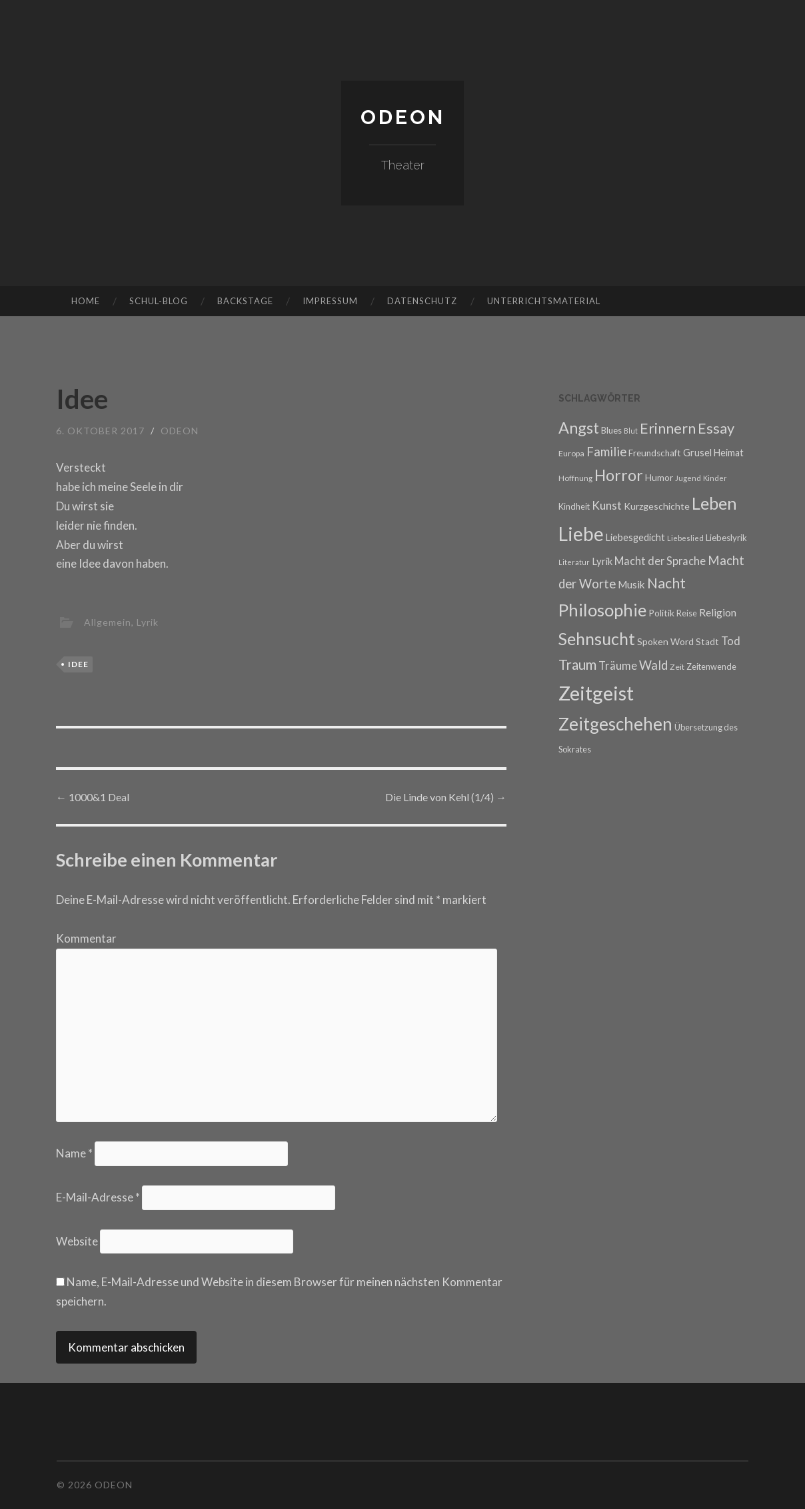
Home (85, 301)
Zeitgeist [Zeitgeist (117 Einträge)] (596, 692)
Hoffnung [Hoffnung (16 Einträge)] (575, 477)
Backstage (245, 301)
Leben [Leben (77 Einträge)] (714, 503)
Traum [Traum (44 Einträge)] (577, 664)
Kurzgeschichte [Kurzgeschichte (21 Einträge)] (657, 506)
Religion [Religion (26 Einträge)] (717, 612)
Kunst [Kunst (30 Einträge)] (607, 505)
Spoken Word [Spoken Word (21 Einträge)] (665, 641)
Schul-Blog (158, 301)
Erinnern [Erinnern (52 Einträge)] (668, 428)
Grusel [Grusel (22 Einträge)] (697, 452)
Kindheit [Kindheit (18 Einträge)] (574, 506)
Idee (78, 664)
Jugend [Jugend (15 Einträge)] (688, 478)
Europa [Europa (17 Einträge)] (571, 453)
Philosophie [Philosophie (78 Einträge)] (602, 610)
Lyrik (148, 622)
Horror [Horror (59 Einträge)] (618, 475)
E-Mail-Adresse (98, 1197)
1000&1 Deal (92, 797)
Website (77, 1241)
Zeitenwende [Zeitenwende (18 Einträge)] (711, 666)
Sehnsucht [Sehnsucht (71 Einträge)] (596, 638)
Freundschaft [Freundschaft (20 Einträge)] (654, 453)
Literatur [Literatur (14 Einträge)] (574, 562)
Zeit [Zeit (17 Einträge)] (677, 667)
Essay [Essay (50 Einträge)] (716, 428)
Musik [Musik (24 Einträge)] (631, 584)
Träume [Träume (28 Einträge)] (617, 665)
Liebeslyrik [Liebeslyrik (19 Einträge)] (726, 537)
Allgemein (107, 622)
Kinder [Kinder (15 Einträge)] (715, 478)
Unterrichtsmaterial (543, 301)
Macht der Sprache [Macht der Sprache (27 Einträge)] (660, 560)
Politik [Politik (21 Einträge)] (661, 612)
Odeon (403, 117)
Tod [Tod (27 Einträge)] (730, 640)
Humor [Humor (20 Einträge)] (659, 477)
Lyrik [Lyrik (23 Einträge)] (602, 561)
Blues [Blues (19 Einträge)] (611, 430)
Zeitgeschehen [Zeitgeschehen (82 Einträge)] (615, 723)
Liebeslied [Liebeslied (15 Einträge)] (685, 538)
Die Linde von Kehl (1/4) (445, 797)
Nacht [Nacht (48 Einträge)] (666, 583)
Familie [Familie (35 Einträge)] (606, 451)
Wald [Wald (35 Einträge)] (653, 665)
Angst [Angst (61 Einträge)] (578, 427)
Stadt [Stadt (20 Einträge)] (707, 641)
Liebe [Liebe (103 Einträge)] (581, 533)
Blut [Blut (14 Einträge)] (631, 430)
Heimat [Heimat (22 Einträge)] (729, 452)
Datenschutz (422, 301)
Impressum (330, 301)
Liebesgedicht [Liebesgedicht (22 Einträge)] (635, 537)
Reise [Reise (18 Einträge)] (686, 613)
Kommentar (86, 938)
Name (74, 1153)
